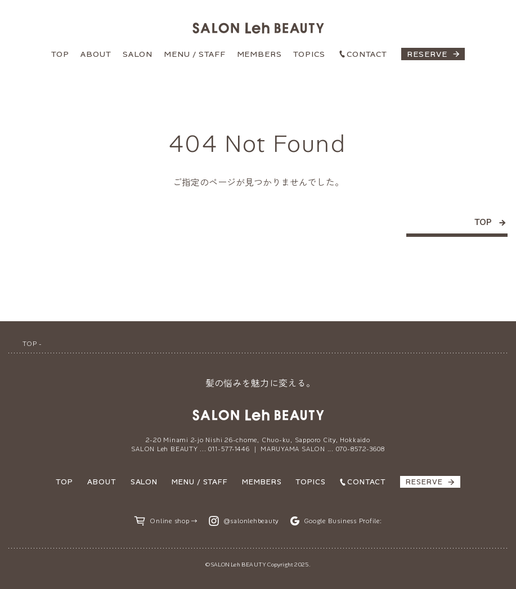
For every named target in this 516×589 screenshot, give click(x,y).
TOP (60, 54)
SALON (137, 54)
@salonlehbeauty (251, 521)
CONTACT (367, 54)
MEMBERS (259, 54)
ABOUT (95, 54)
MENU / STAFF (195, 54)
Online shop (169, 521)
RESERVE (427, 54)
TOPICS (309, 54)
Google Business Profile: (343, 521)
